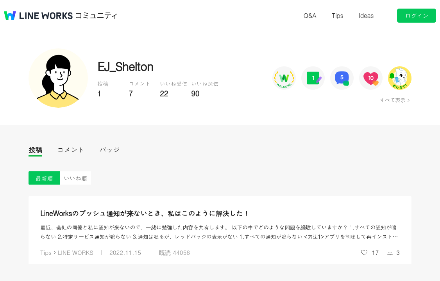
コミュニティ (96, 15)
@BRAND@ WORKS (38, 15)
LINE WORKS (75, 252)
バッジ (109, 150)
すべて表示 (392, 100)
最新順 (44, 178)
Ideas (366, 15)
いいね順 (75, 178)
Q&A (310, 15)
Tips (337, 15)
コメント (70, 150)
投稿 (35, 150)
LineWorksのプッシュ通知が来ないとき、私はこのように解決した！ (145, 213)
